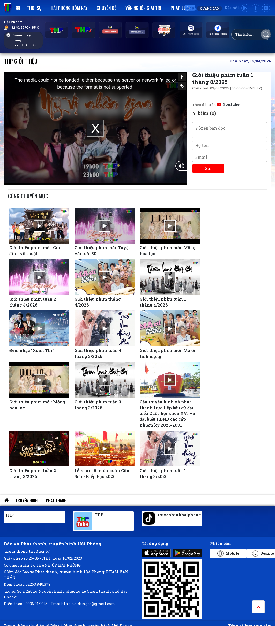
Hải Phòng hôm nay (69, 7)
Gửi (208, 168)
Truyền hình (27, 500)
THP (9, 515)
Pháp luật (180, 7)
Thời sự (34, 7)
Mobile (228, 553)
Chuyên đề (106, 7)
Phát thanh (56, 500)
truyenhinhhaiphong (179, 514)
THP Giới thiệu (21, 61)
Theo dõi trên (216, 104)
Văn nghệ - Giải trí (143, 7)
